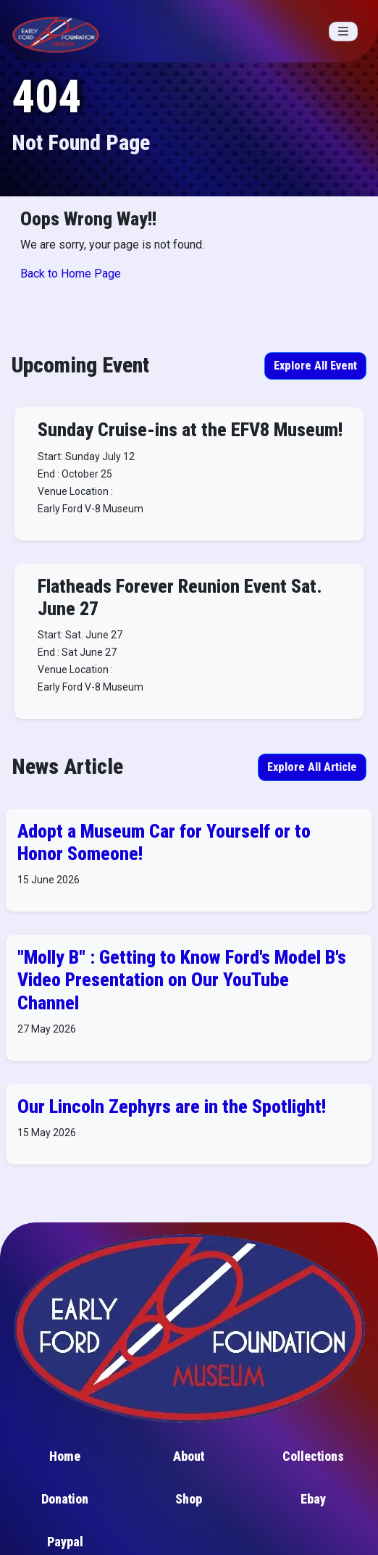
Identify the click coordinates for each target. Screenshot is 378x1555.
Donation (64, 1498)
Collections (313, 1456)
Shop (188, 1498)
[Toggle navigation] (343, 31)
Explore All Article (312, 767)
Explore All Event (315, 365)
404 (46, 96)
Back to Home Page (70, 273)
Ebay (313, 1498)
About (188, 1456)
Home (64, 1456)
